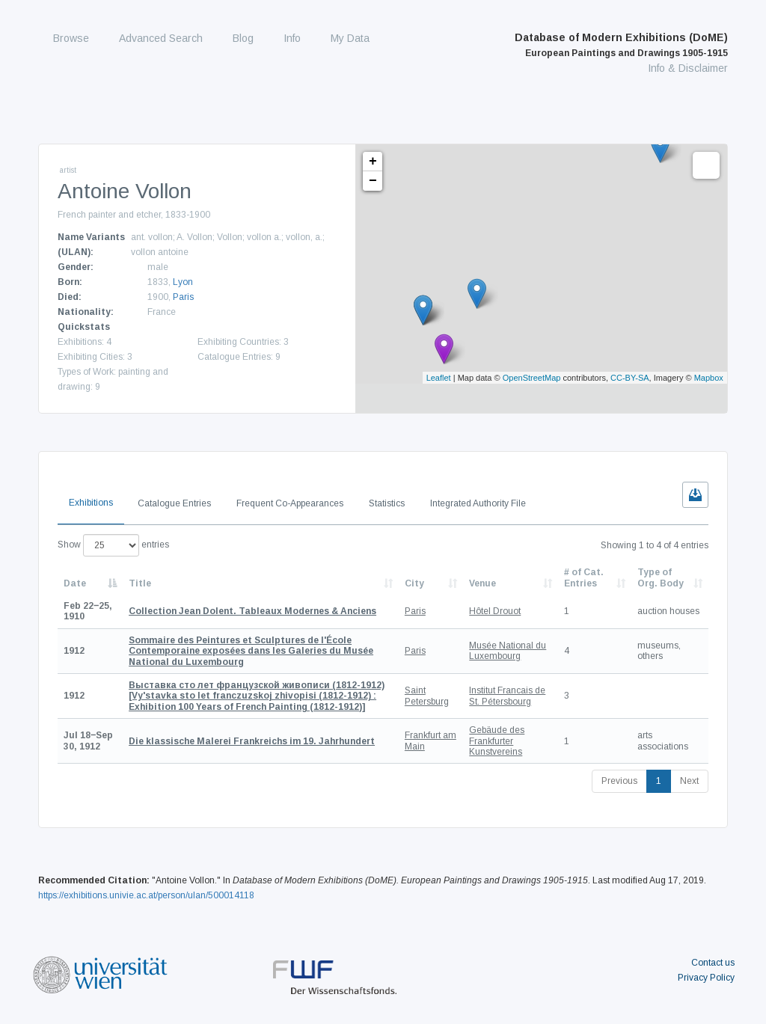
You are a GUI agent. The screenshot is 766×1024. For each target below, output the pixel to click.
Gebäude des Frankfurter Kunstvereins (496, 741)
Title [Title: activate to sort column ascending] (140, 583)
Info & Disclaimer (688, 68)
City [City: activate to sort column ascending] (414, 583)
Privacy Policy (706, 977)
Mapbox (708, 377)
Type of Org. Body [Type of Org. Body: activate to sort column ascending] (660, 577)
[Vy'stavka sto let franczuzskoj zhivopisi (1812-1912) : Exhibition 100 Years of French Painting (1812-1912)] (256, 696)
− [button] (373, 181)
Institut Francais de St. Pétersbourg (507, 695)
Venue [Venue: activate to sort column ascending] (482, 583)
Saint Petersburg (427, 695)
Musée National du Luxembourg (507, 650)
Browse (71, 38)
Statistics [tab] (387, 503)
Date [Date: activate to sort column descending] (75, 583)
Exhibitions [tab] (91, 502)
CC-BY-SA (629, 377)
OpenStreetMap (532, 377)
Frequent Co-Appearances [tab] (289, 503)
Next (689, 781)
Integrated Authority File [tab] (478, 503)
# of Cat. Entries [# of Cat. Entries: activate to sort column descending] (584, 577)
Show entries (113, 545)
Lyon (183, 282)
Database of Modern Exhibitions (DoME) (621, 44)
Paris (183, 297)
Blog (243, 38)
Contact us (713, 962)
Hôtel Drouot (495, 611)
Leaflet (438, 377)
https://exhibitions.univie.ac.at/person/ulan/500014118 (146, 895)
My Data (350, 38)
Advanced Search (161, 38)
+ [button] (373, 162)
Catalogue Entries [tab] (174, 503)
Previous (619, 781)
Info (292, 38)
